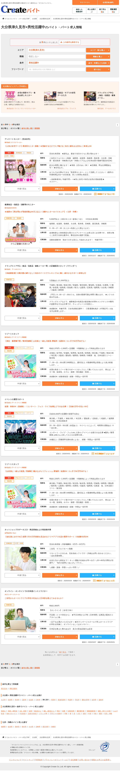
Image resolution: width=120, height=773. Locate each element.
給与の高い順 (27, 128)
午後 (95, 713)
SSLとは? (92, 750)
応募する (97, 189)
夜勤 (100, 713)
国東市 (101, 700)
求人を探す (92, 9)
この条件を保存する (69, 42)
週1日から (37, 711)
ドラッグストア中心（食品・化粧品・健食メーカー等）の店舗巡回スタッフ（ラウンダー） (41, 266)
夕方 (78, 713)
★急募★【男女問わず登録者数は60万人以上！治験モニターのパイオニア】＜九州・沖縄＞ (41, 212)
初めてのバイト (11, 713)
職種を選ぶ (97, 57)
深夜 (84, 713)
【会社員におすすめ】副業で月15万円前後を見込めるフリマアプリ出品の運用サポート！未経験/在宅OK (46, 537)
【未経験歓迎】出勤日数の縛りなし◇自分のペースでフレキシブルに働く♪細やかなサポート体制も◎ (45, 273)
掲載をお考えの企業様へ (101, 760)
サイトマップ (28, 760)
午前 (89, 713)
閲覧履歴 (113, 10)
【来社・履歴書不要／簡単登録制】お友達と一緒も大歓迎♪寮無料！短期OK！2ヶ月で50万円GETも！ (45, 341)
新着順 (37, 128)
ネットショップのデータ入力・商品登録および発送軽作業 (28, 530)
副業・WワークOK (104, 711)
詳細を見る (59, 189)
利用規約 (38, 760)
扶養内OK (71, 711)
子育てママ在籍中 (56, 713)
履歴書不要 (80, 711)
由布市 (94, 700)
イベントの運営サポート (14, 399)
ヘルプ (66, 760)
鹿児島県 (46, 727)
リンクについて (15, 760)
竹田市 (53, 700)
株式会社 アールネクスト (13, 269)
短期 (30, 711)
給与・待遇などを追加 (98, 63)
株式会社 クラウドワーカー (13, 142)
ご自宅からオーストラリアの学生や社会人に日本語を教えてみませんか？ (34, 598)
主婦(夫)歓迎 (32, 713)
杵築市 (70, 700)
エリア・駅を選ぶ (97, 50)
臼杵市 (38, 700)
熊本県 (24, 727)
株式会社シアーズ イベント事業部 (15, 402)
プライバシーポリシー (53, 760)
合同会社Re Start (10, 533)
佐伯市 (31, 700)
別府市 (10, 700)
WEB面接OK (91, 711)
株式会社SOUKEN (10, 208)
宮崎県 (38, 727)
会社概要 (74, 760)
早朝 (65, 713)
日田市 (24, 700)
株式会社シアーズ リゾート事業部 (15, 337)
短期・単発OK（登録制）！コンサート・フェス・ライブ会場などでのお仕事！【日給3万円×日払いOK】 (47, 406)
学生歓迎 (22, 713)
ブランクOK (43, 713)
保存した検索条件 (79, 11)
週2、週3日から (49, 711)
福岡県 (3, 727)
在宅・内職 (108, 713)
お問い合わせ (84, 760)
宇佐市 (77, 700)
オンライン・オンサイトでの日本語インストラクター (26, 591)
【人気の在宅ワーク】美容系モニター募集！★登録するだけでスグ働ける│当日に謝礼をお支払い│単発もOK (48, 146)
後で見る (102, 10)
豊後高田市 (62, 700)
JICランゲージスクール (12, 594)
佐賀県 (10, 727)
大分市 (3, 700)
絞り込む (97, 69)
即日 (58, 711)
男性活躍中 (13, 688)
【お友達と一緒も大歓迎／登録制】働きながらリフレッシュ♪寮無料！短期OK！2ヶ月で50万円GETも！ (46, 471)
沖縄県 (53, 727)
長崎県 (17, 727)
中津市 (17, 700)
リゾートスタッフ (12, 334)
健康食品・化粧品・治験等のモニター (20, 205)
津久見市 (4, 688)
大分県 (31, 727)
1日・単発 (22, 711)
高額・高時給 (12, 711)
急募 (63, 711)
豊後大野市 (86, 700)
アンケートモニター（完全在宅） (18, 139)
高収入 (3, 711)
